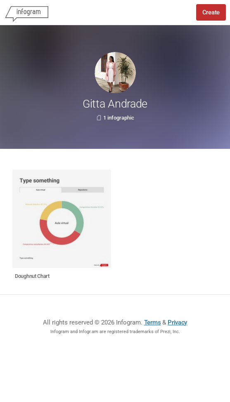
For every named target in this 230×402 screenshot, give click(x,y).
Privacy (177, 322)
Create (211, 12)
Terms (152, 322)
